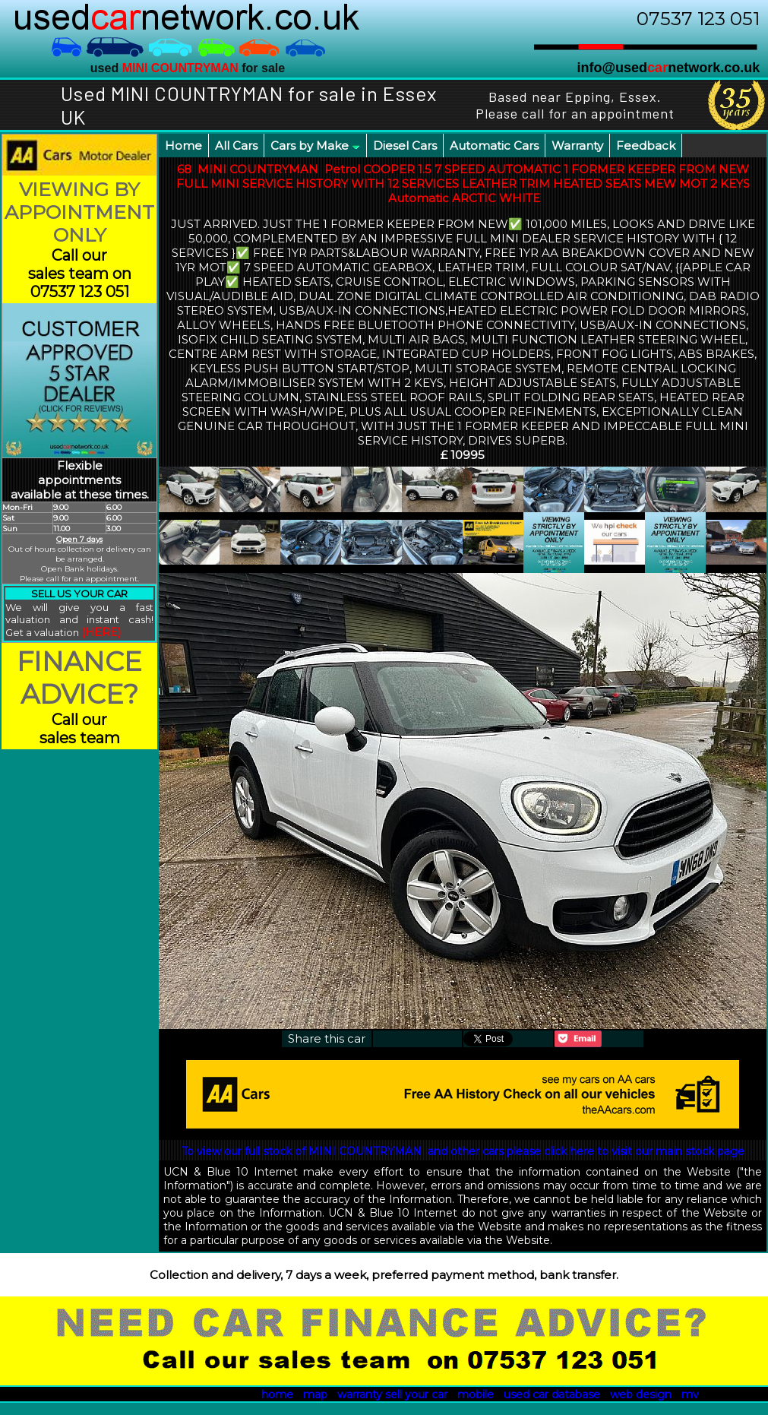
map (315, 1394)
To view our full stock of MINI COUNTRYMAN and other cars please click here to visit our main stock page (463, 1151)
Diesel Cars (405, 145)
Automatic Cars (494, 145)
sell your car (416, 1394)
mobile (475, 1394)
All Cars (236, 145)
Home (183, 145)
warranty (359, 1394)
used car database (552, 1394)
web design (641, 1394)
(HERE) (101, 632)
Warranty (577, 145)
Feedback (645, 145)
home (277, 1394)
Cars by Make (315, 145)
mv (690, 1394)
